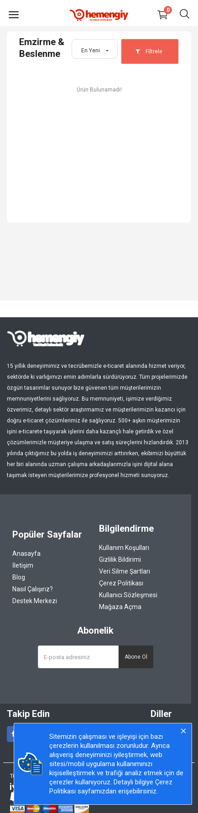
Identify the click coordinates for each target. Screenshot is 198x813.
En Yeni (90, 50)
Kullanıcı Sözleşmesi (128, 595)
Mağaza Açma (120, 606)
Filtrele (148, 51)
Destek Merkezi (34, 601)
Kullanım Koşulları (124, 547)
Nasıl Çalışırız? (32, 589)
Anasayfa (26, 553)
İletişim (22, 565)
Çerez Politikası (121, 583)
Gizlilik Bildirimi (120, 559)
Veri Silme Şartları (124, 571)
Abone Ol (136, 657)
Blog (18, 577)
